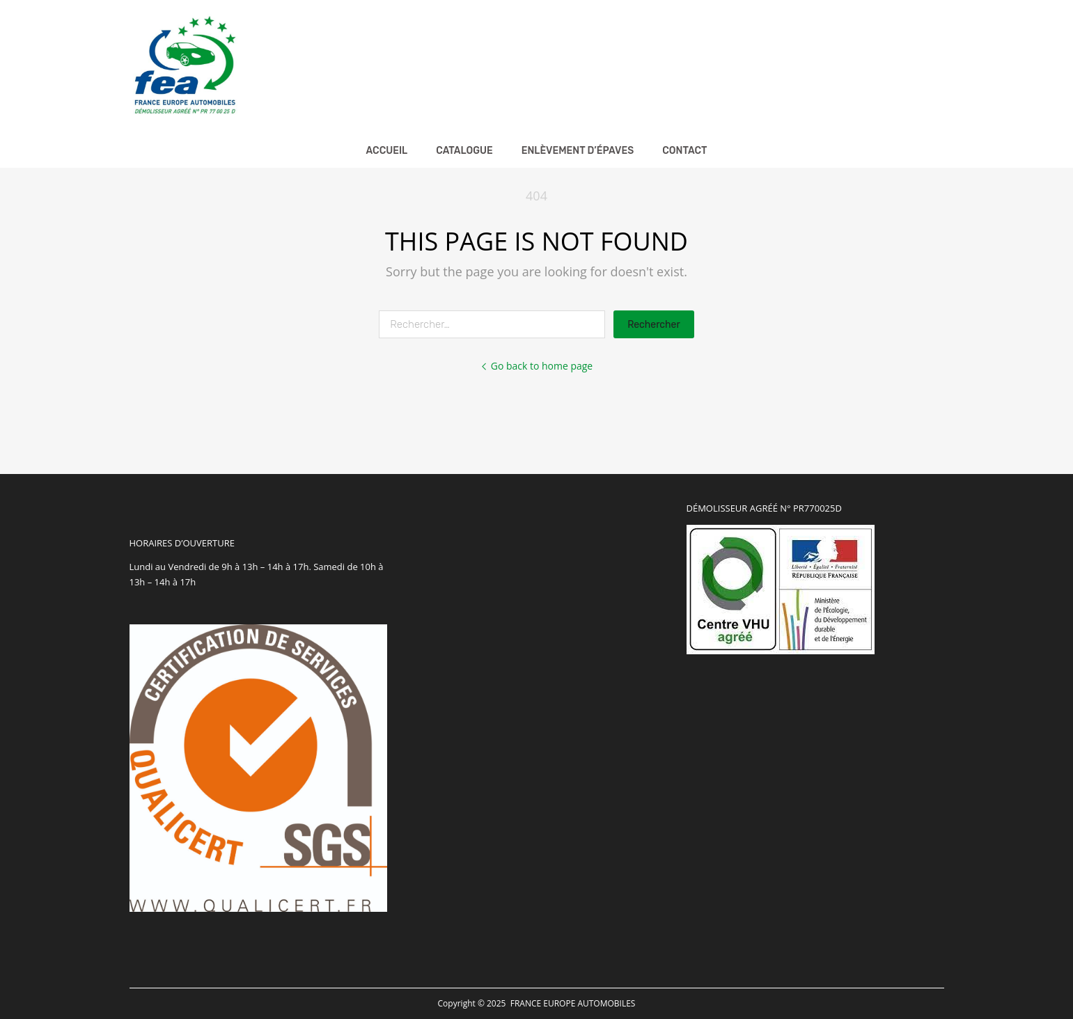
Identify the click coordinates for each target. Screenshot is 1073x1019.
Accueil (387, 151)
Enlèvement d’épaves (578, 151)
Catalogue (464, 151)
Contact (684, 151)
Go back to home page (536, 365)
